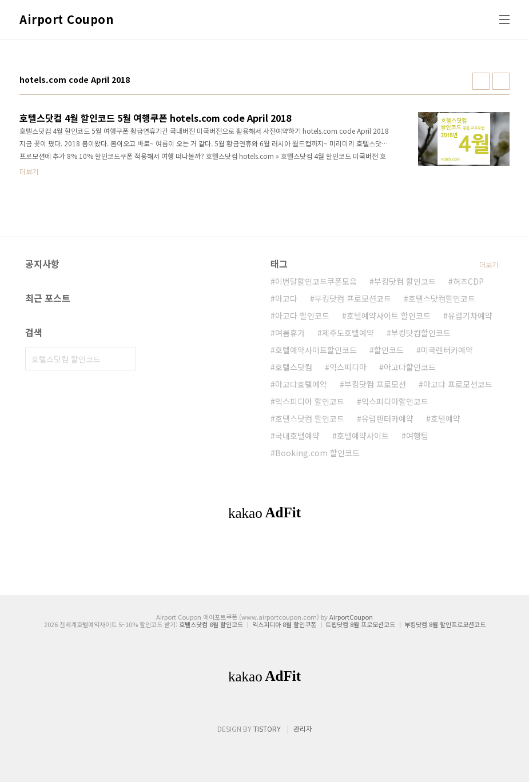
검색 (125, 359)
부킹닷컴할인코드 (421, 332)
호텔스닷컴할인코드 (441, 298)
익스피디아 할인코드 (309, 401)
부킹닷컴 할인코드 (405, 281)
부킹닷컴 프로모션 (375, 384)
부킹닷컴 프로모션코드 (353, 298)
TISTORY (267, 728)
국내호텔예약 (297, 435)
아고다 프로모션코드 (457, 384)
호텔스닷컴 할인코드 (309, 418)
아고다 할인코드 (302, 315)
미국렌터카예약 (447, 350)
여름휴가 (290, 332)
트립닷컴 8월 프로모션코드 (360, 624)
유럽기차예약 (470, 315)
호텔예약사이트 (363, 435)
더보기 (488, 264)
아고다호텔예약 (301, 384)
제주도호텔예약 (348, 332)
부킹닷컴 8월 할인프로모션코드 (445, 624)
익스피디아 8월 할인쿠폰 (284, 624)
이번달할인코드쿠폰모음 (316, 281)
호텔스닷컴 (293, 367)
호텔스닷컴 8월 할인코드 (211, 624)
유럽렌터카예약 (387, 418)
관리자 (302, 728)
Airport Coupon (66, 19)
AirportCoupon (351, 616)
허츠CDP (468, 281)
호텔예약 (445, 418)
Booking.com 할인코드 (317, 452)
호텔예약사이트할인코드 (316, 350)
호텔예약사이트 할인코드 (389, 315)
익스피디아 (348, 367)
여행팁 (417, 435)
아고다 (286, 298)
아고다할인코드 (410, 367)
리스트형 (501, 81)
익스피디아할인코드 (394, 401)
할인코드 (389, 350)
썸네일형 (481, 81)
